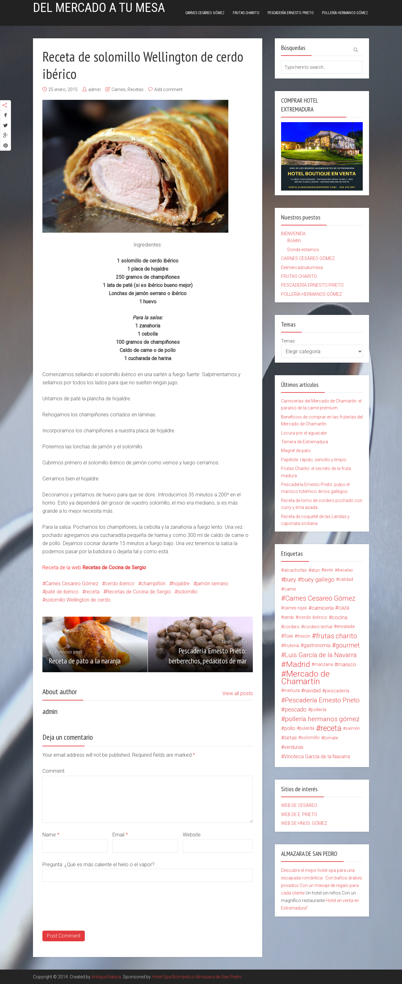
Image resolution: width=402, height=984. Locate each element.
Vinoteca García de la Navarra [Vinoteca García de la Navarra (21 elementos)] (317, 757)
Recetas (136, 89)
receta (92, 592)
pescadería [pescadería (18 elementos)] (337, 691)
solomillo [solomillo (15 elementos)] (310, 737)
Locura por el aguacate (304, 432)
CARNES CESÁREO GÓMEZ (205, 13)
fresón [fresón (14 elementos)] (303, 636)
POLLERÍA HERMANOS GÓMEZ (345, 13)
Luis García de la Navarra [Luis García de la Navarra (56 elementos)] (321, 655)
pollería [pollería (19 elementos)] (318, 709)
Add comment (168, 89)
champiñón (153, 584)
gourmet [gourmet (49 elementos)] (348, 645)
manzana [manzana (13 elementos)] (323, 664)
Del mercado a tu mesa (99, 7)
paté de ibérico (62, 592)
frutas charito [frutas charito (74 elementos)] (336, 636)
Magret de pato (296, 450)
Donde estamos (303, 249)
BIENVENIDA (293, 233)
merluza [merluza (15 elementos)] (292, 690)
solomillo (187, 592)
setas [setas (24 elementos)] (290, 738)
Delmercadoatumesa (302, 267)
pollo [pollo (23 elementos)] (289, 728)
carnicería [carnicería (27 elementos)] (323, 608)
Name (50, 835)
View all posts (237, 693)
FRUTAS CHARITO (246, 13)
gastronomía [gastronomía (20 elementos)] (316, 645)
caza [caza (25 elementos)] (343, 608)
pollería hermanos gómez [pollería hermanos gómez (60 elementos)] (322, 719)
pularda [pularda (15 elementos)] (306, 728)
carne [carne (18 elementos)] (290, 589)
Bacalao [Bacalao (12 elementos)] (345, 570)
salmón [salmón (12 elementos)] (352, 728)
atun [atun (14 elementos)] (315, 570)
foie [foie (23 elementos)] (288, 636)
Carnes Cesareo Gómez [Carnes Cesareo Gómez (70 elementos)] (320, 598)
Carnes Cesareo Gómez (71, 584)
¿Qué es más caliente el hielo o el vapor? (109, 865)
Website (192, 835)
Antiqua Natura (106, 976)
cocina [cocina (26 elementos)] (339, 617)
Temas (288, 340)
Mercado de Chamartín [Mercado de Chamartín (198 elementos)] (305, 677)
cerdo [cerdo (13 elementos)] (289, 617)
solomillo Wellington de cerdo (78, 600)
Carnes (118, 89)
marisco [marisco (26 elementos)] (347, 664)
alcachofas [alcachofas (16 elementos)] (295, 570)
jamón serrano (212, 584)
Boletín (294, 240)
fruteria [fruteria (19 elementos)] (291, 645)
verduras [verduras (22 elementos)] (293, 747)
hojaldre (181, 584)
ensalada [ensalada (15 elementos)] (345, 626)
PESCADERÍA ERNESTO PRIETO (291, 13)
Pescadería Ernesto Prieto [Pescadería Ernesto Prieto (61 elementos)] (322, 700)
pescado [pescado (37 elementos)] (296, 709)
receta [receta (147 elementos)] (331, 728)
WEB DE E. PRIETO (299, 814)
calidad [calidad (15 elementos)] (346, 579)
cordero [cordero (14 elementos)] (292, 626)
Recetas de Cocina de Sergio (138, 592)
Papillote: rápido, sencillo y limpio (313, 459)
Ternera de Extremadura (304, 441)
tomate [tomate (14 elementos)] (331, 737)
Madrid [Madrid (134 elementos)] (298, 664)
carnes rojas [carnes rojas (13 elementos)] (295, 607)
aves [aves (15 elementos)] (328, 570)
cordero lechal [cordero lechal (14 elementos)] (318, 626)
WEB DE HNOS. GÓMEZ (304, 823)
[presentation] (90, 918)
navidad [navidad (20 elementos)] (312, 691)
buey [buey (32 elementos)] (290, 579)
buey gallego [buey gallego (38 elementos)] (317, 579)
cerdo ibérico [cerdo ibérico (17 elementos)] (312, 617)
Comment (53, 771)
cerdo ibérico (119, 584)
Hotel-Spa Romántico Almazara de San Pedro (197, 976)
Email (120, 835)
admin (94, 89)
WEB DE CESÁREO (299, 805)
